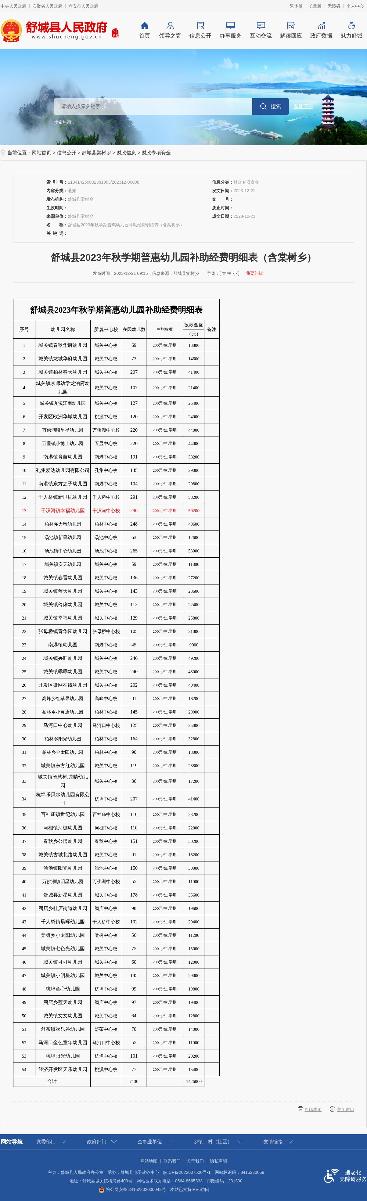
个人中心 (355, 6)
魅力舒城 (351, 30)
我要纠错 (254, 273)
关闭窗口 (345, 1109)
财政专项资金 (156, 152)
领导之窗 (170, 30)
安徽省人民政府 (47, 6)
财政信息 (126, 152)
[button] (315, 6)
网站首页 (41, 152)
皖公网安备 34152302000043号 (132, 1189)
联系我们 (172, 1161)
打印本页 (313, 1109)
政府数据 (321, 30)
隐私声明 (218, 1161)
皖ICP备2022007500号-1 (187, 1172)
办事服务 (231, 30)
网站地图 (148, 1161)
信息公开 (200, 30)
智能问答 (303, 106)
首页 (144, 30)
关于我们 (195, 1161)
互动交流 (261, 30)
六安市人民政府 (83, 6)
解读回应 (291, 30)
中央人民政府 (13, 6)
